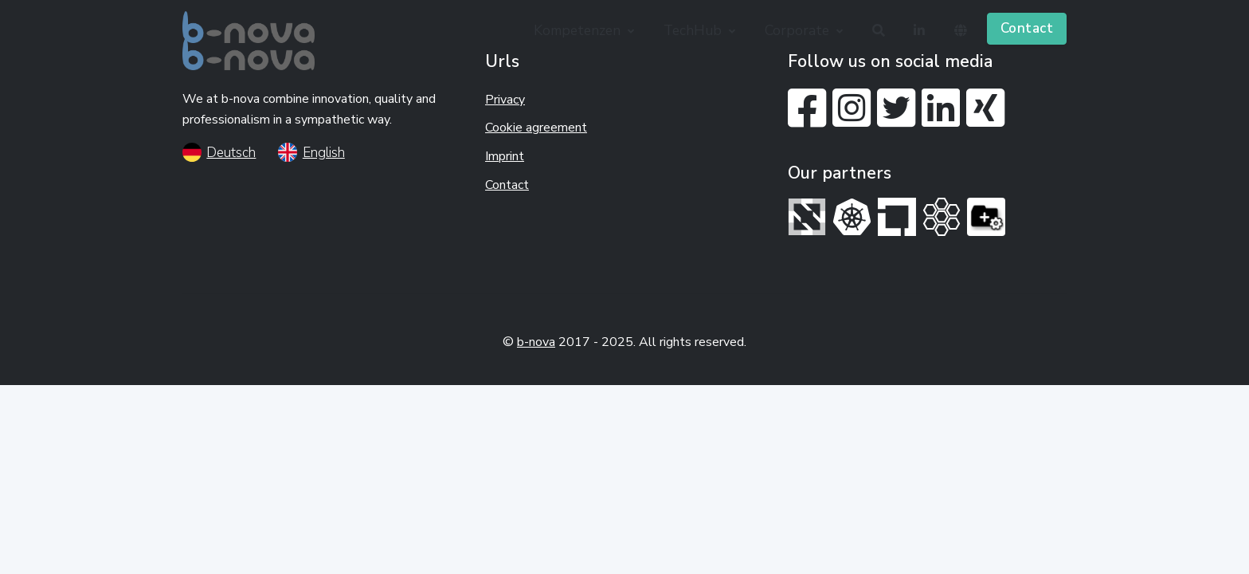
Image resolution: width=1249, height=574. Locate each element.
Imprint (504, 156)
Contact (1026, 28)
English (311, 153)
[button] (586, 30)
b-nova (536, 342)
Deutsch (219, 153)
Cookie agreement (536, 127)
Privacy (505, 99)
